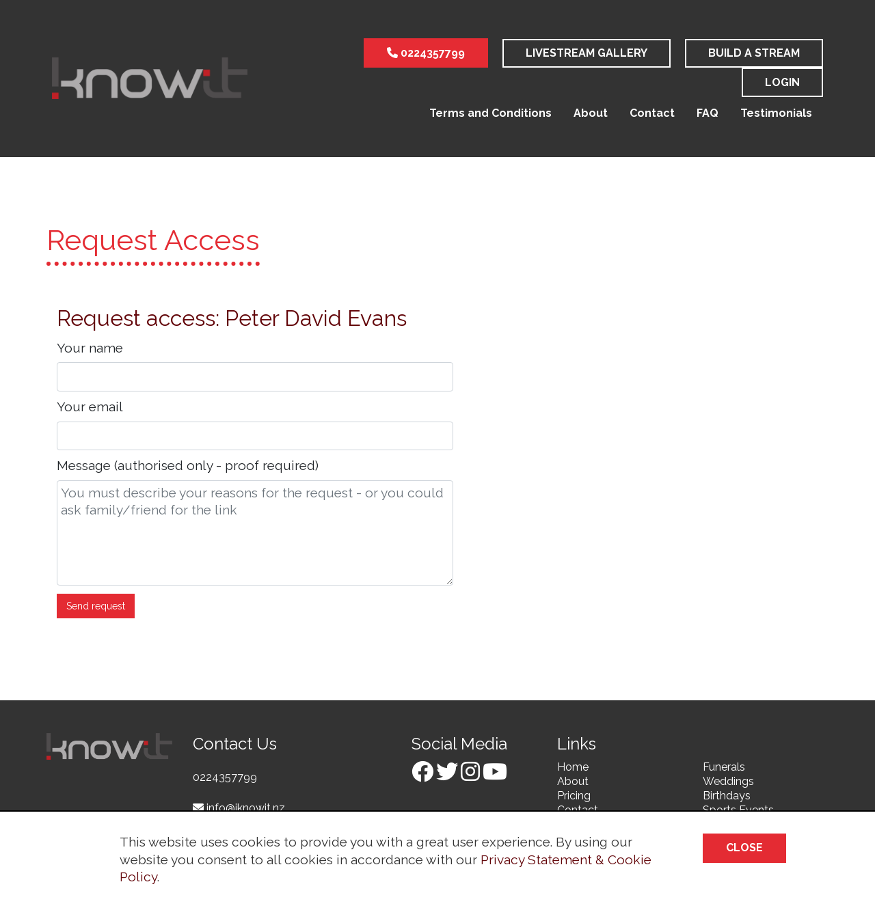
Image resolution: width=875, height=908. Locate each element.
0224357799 (426, 52)
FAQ (707, 113)
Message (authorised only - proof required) (188, 465)
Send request (95, 606)
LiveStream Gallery (586, 52)
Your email (90, 406)
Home (573, 766)
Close (744, 847)
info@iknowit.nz (239, 807)
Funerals (724, 766)
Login (782, 82)
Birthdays (727, 795)
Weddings (728, 781)
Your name (90, 347)
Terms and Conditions (490, 113)
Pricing (574, 795)
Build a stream (754, 52)
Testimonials (776, 113)
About (591, 113)
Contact (652, 113)
